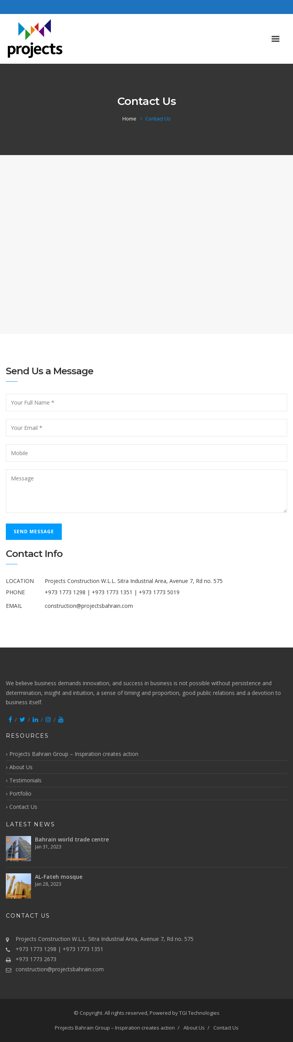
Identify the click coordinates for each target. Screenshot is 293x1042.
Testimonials (25, 780)
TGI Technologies (199, 1012)
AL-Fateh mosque (58, 876)
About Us (21, 767)
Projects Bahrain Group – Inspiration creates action (73, 754)
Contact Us (23, 806)
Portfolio (20, 793)
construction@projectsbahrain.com (89, 605)
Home (129, 118)
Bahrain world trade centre (72, 839)
